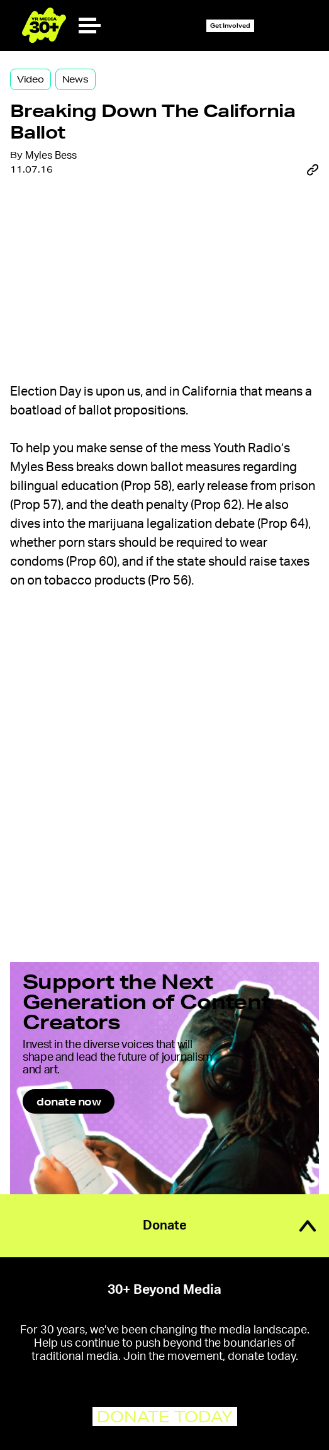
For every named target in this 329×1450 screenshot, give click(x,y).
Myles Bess (51, 156)
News (75, 79)
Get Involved (230, 25)
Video (30, 79)
